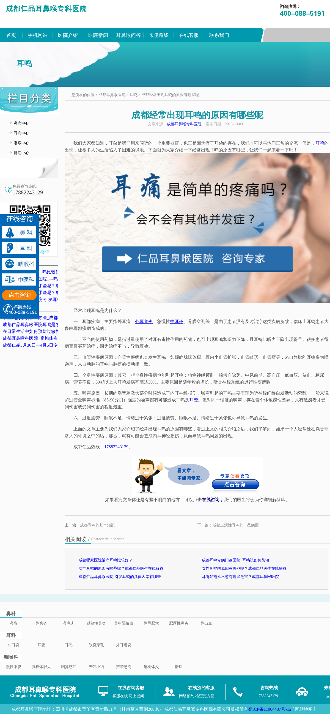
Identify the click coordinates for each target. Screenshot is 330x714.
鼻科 (11, 613)
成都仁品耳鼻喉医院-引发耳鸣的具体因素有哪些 (120, 577)
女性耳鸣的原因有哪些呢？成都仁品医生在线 (47, 285)
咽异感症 (68, 667)
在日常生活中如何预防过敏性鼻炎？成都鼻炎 (47, 331)
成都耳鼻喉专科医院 (184, 124)
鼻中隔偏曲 (123, 623)
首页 (11, 35)
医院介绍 (68, 35)
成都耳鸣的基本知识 (97, 525)
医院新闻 (98, 35)
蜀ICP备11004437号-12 (270, 709)
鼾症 (179, 667)
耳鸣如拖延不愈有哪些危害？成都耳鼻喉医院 (240, 577)
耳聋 (41, 645)
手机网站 (38, 35)
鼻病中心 (21, 123)
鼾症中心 (21, 153)
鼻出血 (206, 623)
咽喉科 (11, 657)
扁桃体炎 (151, 667)
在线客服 (189, 35)
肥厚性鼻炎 (178, 623)
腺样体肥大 (41, 667)
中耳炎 (14, 645)
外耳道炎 (123, 645)
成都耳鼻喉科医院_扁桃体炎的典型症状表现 (46, 338)
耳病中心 (21, 133)
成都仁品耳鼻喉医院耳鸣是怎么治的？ (40, 324)
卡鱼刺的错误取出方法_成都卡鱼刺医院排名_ (47, 317)
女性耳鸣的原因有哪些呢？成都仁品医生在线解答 (121, 568)
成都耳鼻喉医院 (111, 95)
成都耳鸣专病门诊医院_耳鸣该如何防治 (41, 278)
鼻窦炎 (41, 623)
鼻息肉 (69, 623)
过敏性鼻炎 (96, 623)
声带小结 (96, 667)
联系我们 (219, 35)
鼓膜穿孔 (96, 645)
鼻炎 (14, 623)
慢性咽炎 (13, 667)
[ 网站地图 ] (303, 709)
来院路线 (159, 35)
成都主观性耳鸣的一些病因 (236, 525)
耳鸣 (133, 95)
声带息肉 (123, 667)
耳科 (11, 635)
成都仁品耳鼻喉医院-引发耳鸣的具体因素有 (45, 299)
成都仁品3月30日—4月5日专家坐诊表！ (41, 345)
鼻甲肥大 (151, 623)
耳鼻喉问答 (128, 35)
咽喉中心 (21, 143)
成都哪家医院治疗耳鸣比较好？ (106, 560)
